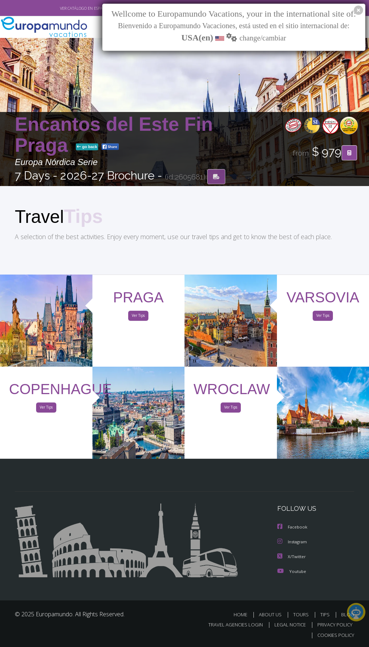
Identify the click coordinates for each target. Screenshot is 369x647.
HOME (243, 614)
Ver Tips (138, 317)
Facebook (292, 528)
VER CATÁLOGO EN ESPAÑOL (68, 8)
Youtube (291, 571)
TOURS (302, 614)
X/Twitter (291, 557)
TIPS (326, 614)
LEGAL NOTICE (287, 624)
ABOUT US (272, 614)
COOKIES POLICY (334, 635)
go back (87, 147)
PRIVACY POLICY (333, 624)
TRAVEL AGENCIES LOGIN (230, 624)
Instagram (293, 542)
